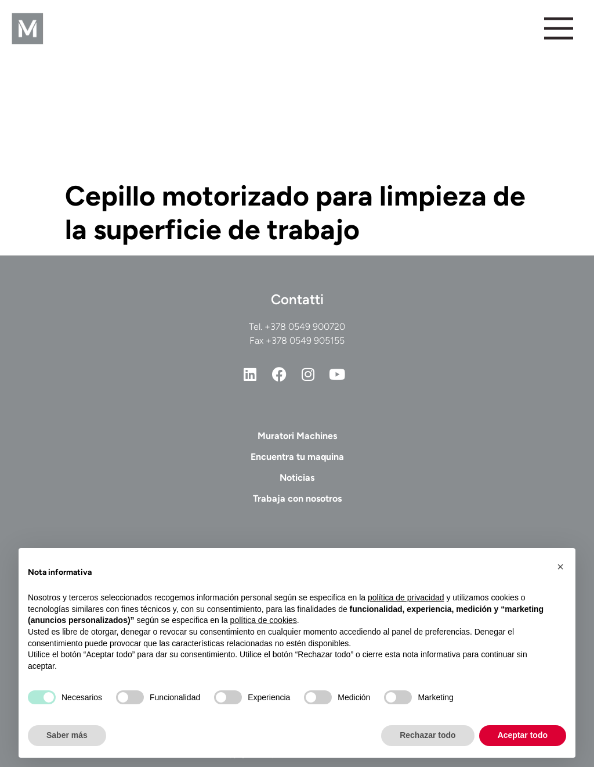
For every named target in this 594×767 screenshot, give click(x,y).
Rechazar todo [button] (427, 735)
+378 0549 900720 (305, 326)
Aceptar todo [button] (523, 735)
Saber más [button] (67, 735)
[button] (560, 566)
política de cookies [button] (263, 620)
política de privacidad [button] (406, 597)
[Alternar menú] (558, 28)
